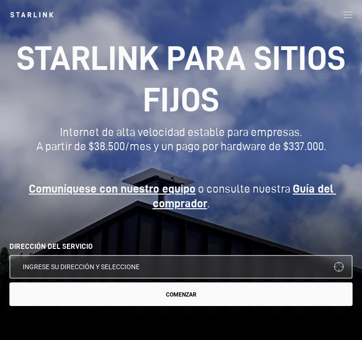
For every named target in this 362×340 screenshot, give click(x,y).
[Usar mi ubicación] (339, 266)
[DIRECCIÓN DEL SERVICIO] (181, 267)
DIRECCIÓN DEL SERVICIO (51, 246)
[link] (31, 14)
